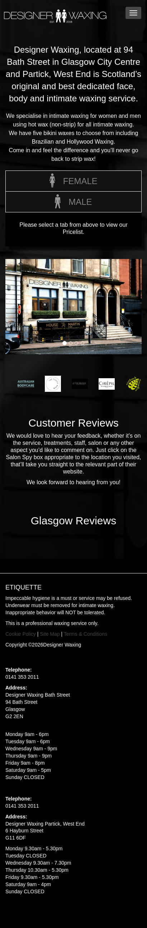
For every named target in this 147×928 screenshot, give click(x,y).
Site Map (50, 634)
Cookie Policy (20, 634)
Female (73, 182)
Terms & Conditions (85, 634)
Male (73, 202)
